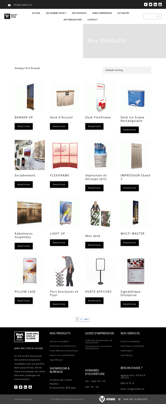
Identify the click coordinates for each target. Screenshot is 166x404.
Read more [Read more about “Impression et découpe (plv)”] (94, 188)
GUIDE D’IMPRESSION (102, 13)
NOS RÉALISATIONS (73, 19)
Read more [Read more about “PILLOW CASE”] (24, 300)
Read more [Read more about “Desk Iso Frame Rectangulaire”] (129, 129)
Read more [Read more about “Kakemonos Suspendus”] (24, 246)
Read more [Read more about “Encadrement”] (24, 184)
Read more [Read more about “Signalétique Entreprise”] (129, 304)
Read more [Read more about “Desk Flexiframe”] (94, 126)
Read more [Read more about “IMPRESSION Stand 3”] (129, 188)
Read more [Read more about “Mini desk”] (94, 245)
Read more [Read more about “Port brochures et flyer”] (59, 304)
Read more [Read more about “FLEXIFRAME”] (59, 184)
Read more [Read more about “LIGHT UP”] (59, 242)
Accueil (36, 13)
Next (86, 319)
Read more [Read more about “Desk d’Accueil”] (59, 126)
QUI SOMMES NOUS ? (56, 13)
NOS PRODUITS (79, 13)
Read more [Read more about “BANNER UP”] (24, 126)
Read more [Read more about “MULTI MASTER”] (129, 242)
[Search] (158, 16)
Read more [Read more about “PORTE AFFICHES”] (94, 300)
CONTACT (92, 19)
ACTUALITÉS (123, 13)
